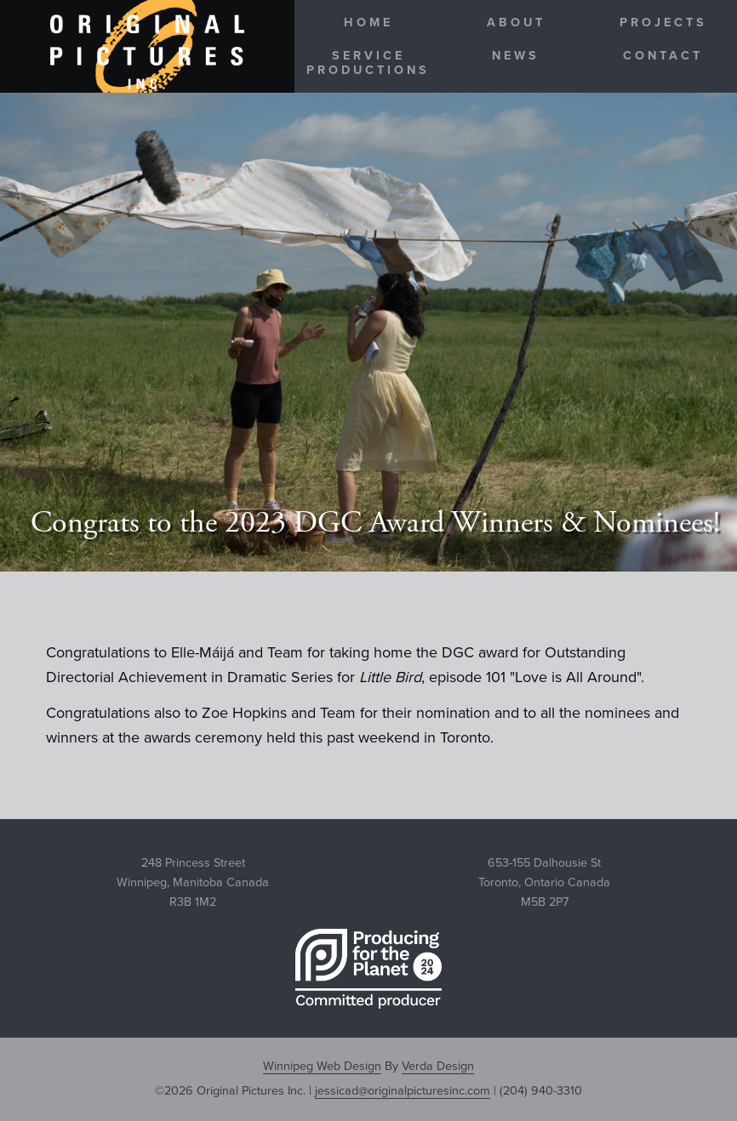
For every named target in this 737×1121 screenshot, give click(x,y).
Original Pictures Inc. (147, 46)
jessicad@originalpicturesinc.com (402, 1091)
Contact (663, 55)
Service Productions (368, 62)
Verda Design (438, 1066)
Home (368, 22)
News (516, 55)
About (516, 22)
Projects (663, 22)
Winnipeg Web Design (322, 1066)
